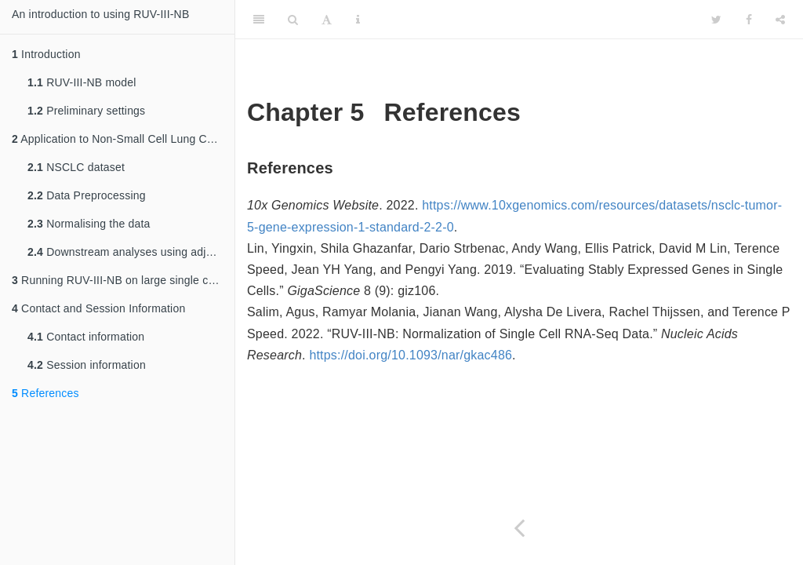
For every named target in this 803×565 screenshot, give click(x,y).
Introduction (46, 54)
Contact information (85, 336)
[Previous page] (519, 527)
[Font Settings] (326, 19)
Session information (86, 365)
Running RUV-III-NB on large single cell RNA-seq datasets (123, 280)
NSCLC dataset (76, 167)
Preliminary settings (86, 110)
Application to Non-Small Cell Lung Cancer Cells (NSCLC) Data (123, 139)
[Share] (780, 19)
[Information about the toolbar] (358, 19)
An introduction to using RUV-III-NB (100, 14)
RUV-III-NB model (81, 82)
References (45, 393)
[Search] (293, 19)
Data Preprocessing (86, 195)
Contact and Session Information (98, 308)
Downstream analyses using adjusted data (130, 252)
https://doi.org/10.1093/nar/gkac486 (410, 355)
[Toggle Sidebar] (259, 19)
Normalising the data (89, 223)
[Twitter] (716, 19)
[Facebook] (749, 19)
